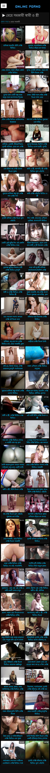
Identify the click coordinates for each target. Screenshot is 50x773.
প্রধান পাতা (5, 22)
